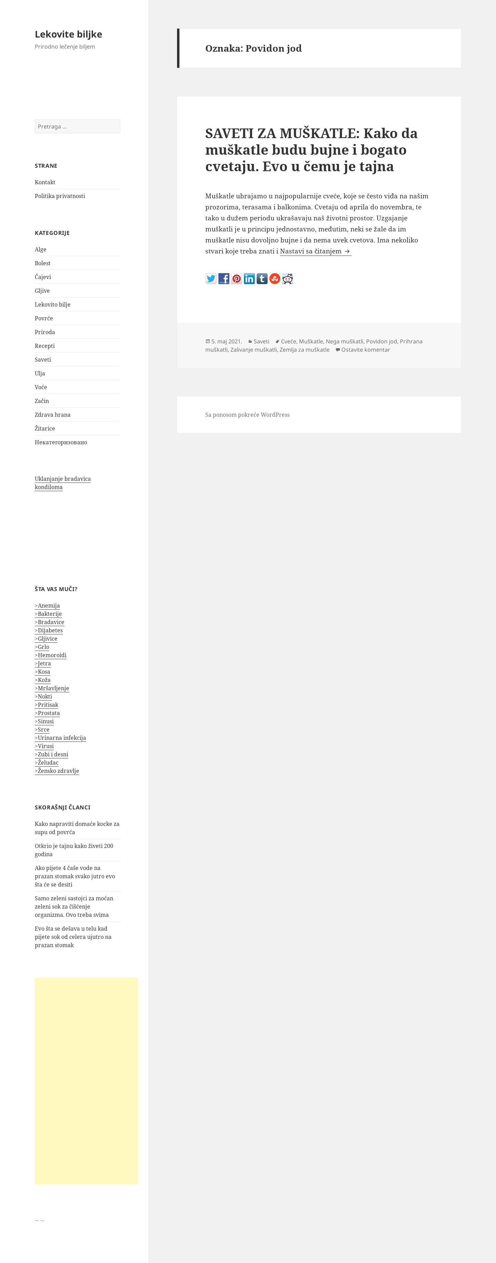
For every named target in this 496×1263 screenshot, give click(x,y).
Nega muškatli (344, 341)
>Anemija (47, 605)
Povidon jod (381, 341)
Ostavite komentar (365, 349)
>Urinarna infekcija (60, 738)
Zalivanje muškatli (253, 349)
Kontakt (45, 182)
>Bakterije (48, 614)
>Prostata (47, 713)
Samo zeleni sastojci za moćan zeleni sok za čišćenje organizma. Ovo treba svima (74, 906)
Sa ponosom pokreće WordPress (247, 414)
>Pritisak (46, 704)
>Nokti (43, 696)
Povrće (44, 318)
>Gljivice (46, 638)
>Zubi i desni (51, 754)
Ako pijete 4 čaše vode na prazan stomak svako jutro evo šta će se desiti (75, 876)
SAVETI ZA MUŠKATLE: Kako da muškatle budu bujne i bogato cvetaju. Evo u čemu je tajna (311, 149)
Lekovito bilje (53, 304)
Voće (41, 387)
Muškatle (311, 341)
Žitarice (45, 428)
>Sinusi (44, 721)
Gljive (42, 290)
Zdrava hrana (53, 414)
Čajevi (43, 277)
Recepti (45, 346)
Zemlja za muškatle (305, 349)
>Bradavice (49, 622)
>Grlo (42, 647)
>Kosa (42, 671)
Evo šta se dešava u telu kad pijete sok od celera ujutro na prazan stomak (73, 937)
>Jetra (43, 663)
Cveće (288, 341)
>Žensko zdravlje (57, 771)
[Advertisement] (86, 1081)
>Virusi (44, 746)
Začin (42, 401)
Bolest (43, 263)
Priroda (45, 332)
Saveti (43, 359)
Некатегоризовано (61, 442)
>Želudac (47, 762)
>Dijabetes (49, 630)
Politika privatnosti (60, 196)
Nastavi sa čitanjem (316, 251)
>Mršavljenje (52, 688)
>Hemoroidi (50, 655)
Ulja (40, 373)
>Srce (42, 729)
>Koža (43, 680)
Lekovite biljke (68, 34)
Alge (40, 249)
